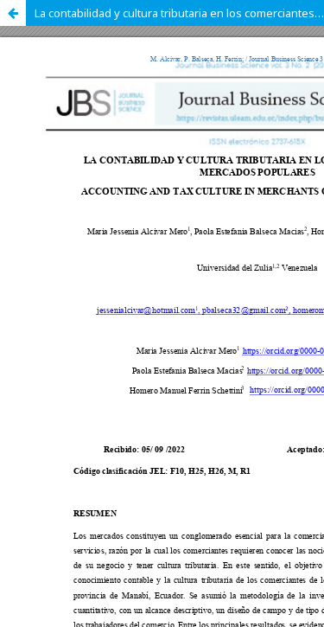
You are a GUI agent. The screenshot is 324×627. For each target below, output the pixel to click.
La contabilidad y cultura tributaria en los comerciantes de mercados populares (179, 13)
